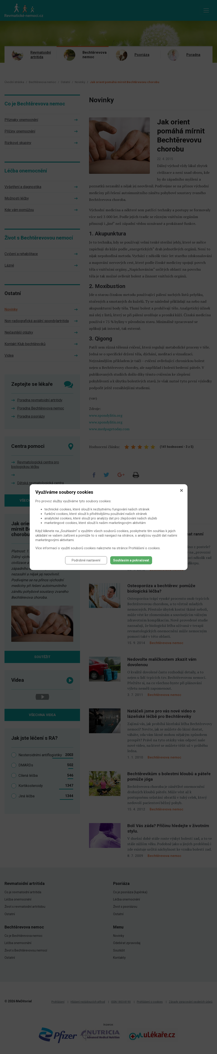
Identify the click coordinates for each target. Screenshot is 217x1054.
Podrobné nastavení (86, 560)
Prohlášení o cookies (144, 548)
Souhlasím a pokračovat (131, 560)
